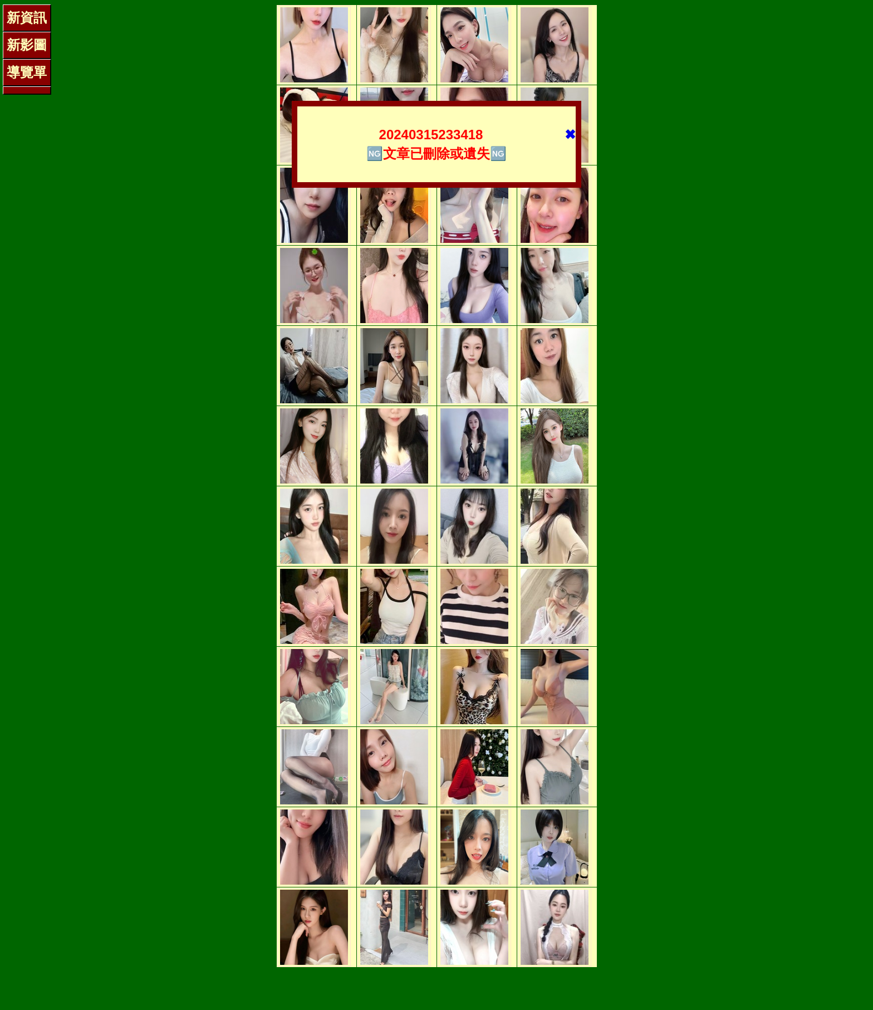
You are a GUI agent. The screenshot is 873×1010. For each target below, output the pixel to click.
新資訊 (27, 17)
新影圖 (27, 44)
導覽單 (27, 72)
